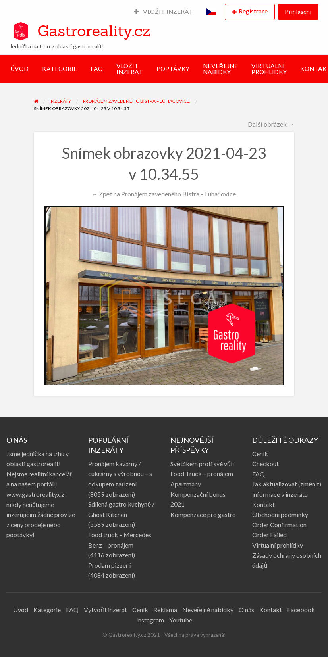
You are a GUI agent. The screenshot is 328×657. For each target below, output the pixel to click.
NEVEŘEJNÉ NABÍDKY (220, 69)
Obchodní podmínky (280, 514)
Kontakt (263, 504)
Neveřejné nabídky (207, 609)
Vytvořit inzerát (105, 609)
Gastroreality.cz (93, 30)
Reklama (165, 609)
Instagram (150, 620)
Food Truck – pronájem (201, 473)
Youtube (180, 620)
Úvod (20, 609)
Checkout (265, 463)
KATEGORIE (59, 68)
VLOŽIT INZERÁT (163, 11)
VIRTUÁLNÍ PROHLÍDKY (269, 69)
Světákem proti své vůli (202, 463)
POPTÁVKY (172, 68)
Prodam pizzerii (109, 565)
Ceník (260, 453)
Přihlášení (298, 11)
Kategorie (47, 609)
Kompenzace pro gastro (203, 514)
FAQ (97, 68)
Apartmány (185, 484)
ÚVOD (19, 68)
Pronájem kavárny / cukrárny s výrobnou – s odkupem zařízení (120, 474)
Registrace (253, 11)
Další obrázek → (271, 124)
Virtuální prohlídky (277, 545)
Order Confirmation (279, 524)
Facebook (301, 609)
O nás (246, 609)
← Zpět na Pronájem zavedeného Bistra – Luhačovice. (164, 194)
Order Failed (269, 534)
